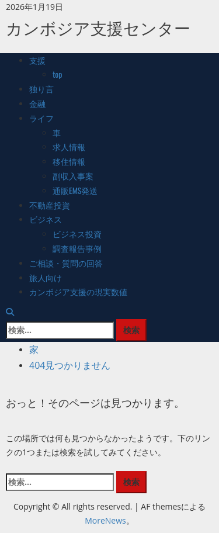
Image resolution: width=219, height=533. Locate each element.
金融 (37, 103)
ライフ (41, 118)
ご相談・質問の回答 (66, 263)
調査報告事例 (77, 248)
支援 (37, 60)
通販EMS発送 (75, 190)
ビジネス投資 (77, 233)
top (57, 74)
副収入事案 (73, 175)
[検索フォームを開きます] (10, 311)
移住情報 (69, 161)
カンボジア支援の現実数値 (78, 291)
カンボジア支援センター (98, 27)
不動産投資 (49, 205)
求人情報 (69, 146)
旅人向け (45, 277)
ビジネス (45, 219)
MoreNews (105, 520)
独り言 (41, 88)
